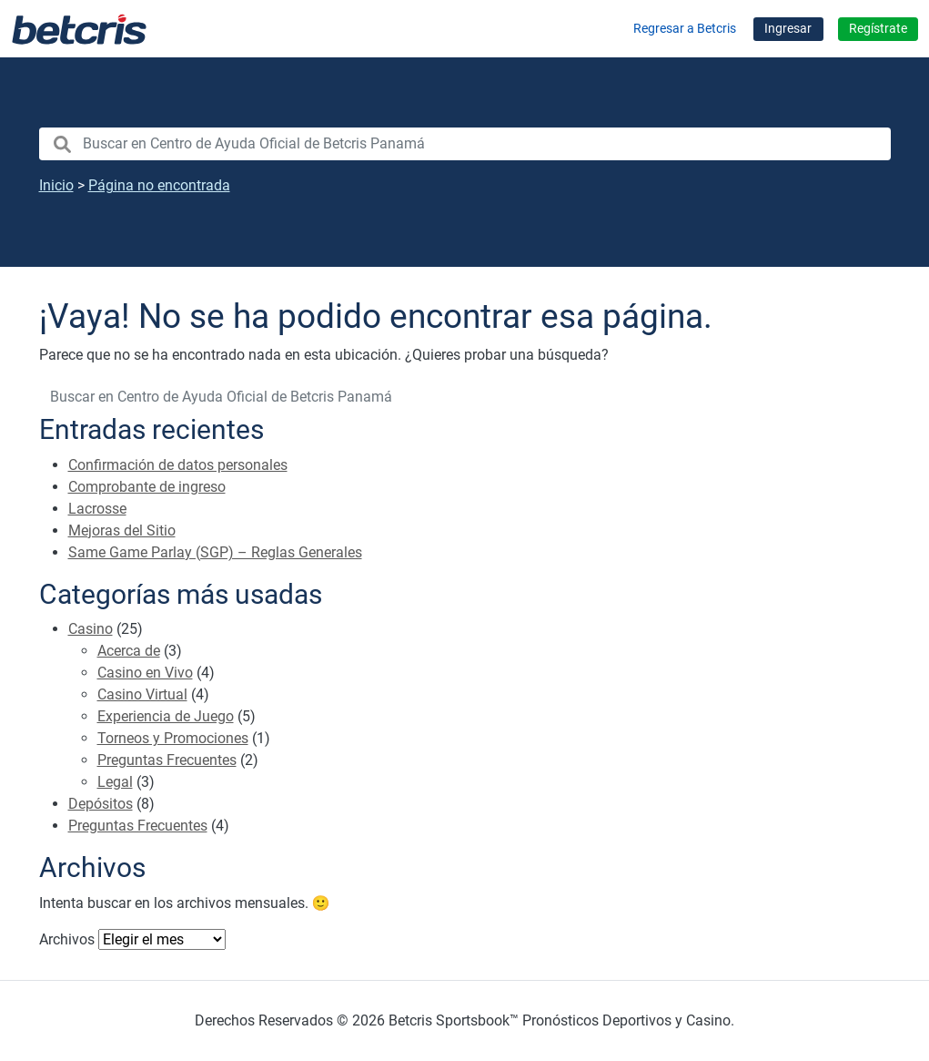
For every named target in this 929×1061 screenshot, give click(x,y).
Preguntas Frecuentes (167, 760)
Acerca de (128, 650)
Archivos (67, 939)
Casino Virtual (142, 694)
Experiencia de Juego (165, 716)
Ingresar (788, 28)
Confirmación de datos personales (178, 465)
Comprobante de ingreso (147, 486)
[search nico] (465, 144)
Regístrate (878, 28)
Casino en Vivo (145, 672)
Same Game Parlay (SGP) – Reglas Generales (215, 552)
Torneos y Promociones (172, 738)
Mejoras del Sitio (122, 530)
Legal (115, 782)
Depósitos (100, 803)
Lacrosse (97, 508)
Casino (90, 629)
